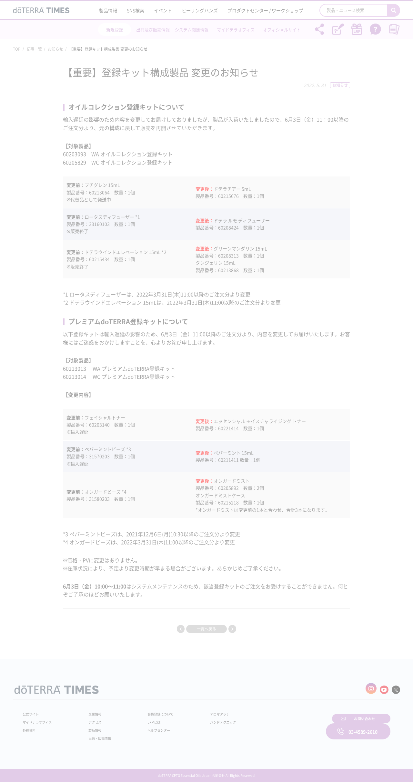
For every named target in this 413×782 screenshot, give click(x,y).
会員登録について (152, 712)
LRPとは (144, 720)
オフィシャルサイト (282, 29)
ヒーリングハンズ (200, 10)
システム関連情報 (191, 29)
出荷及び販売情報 (153, 29)
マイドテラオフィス (236, 29)
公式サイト (32, 712)
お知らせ (55, 49)
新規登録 (114, 29)
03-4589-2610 (363, 727)
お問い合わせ (288, 727)
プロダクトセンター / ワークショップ (265, 10)
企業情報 (91, 712)
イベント (163, 10)
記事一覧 (34, 49)
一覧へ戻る (206, 629)
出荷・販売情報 (97, 736)
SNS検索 (135, 10)
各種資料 (30, 728)
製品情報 (108, 10)
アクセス (91, 720)
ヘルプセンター (150, 728)
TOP (17, 49)
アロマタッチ (205, 712)
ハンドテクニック (209, 720)
